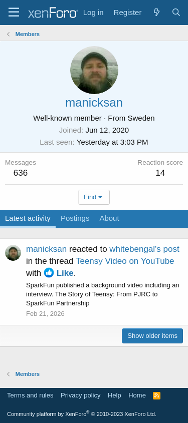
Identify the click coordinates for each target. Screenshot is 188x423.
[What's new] (156, 12)
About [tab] (109, 218)
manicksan (46, 249)
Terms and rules (30, 395)
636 (21, 173)
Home (137, 395)
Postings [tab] (75, 218)
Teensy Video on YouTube (125, 261)
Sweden (140, 118)
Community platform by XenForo (81, 414)
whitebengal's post (144, 249)
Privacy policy (80, 395)
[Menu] (14, 12)
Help (114, 395)
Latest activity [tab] (28, 218)
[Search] (176, 12)
